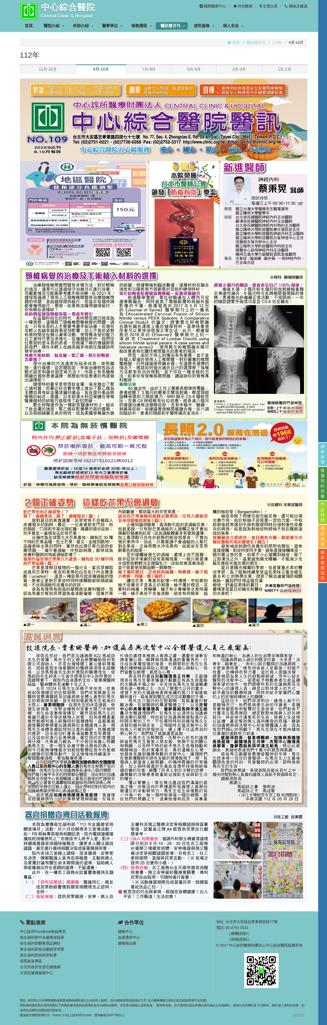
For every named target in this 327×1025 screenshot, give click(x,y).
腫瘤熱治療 (127, 943)
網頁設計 (299, 1015)
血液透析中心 (129, 937)
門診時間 (323, 512)
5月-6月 (194, 69)
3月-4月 (239, 69)
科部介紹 (83, 26)
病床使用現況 (323, 565)
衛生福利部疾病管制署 (38, 955)
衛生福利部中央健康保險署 (42, 937)
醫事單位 (112, 26)
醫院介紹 (54, 26)
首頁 (29, 26)
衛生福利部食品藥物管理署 (42, 949)
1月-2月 (284, 69)
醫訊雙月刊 (173, 26)
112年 (277, 42)
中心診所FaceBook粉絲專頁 (43, 931)
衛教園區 (141, 26)
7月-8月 (149, 69)
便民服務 (204, 26)
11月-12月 (48, 69)
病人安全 (233, 26)
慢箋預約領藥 (323, 483)
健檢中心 (125, 931)
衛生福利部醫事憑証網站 (40, 943)
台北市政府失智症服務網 (40, 967)
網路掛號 (323, 454)
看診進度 (323, 536)
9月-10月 (101, 69)
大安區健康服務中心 (36, 973)
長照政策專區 (31, 961)
